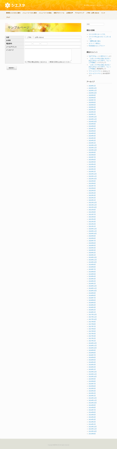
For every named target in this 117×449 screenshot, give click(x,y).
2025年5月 (92, 105)
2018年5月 (92, 302)
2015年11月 (93, 374)
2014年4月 (92, 417)
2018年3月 (92, 307)
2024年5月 (92, 133)
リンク (103, 13)
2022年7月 (92, 186)
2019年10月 (93, 262)
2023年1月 (92, 171)
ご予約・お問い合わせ (92, 13)
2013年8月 (92, 433)
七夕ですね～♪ (93, 56)
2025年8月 (92, 97)
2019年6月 (92, 272)
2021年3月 (92, 221)
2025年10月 (93, 93)
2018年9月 (92, 293)
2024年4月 (92, 136)
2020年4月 (92, 248)
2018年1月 (92, 312)
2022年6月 (92, 188)
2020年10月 (93, 233)
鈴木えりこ (104, 56)
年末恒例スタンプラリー (97, 46)
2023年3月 (92, 167)
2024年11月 (93, 119)
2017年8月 (92, 324)
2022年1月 (92, 200)
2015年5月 (92, 388)
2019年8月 (92, 267)
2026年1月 (92, 86)
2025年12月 (93, 88)
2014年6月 (92, 412)
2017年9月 (92, 321)
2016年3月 (92, 364)
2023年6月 (92, 159)
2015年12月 (93, 372)
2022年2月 (92, 198)
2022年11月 (93, 176)
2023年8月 (92, 155)
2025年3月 (92, 109)
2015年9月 (92, 379)
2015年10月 (93, 376)
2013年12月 (93, 426)
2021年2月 (92, 224)
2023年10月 (93, 150)
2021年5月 (92, 217)
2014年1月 (92, 424)
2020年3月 (92, 250)
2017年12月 (93, 314)
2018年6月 (92, 300)
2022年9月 (92, 181)
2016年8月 (92, 352)
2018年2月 (92, 310)
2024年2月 (92, 140)
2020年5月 (92, 245)
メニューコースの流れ (45, 13)
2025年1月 (92, 114)
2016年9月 (92, 350)
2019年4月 (92, 276)
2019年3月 (92, 279)
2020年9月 (92, 236)
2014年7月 (92, 410)
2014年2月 (92, 422)
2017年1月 (92, 341)
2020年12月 (93, 229)
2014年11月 (93, 400)
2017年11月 (93, 317)
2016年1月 (92, 369)
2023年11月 (93, 147)
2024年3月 (92, 138)
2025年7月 (92, 100)
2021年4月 (92, 219)
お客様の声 (69, 13)
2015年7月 (92, 384)
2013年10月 (93, 431)
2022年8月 (92, 183)
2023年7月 (92, 157)
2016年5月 (92, 360)
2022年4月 (92, 193)
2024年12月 (93, 117)
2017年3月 (92, 336)
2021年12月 (93, 202)
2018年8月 (92, 295)
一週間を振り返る (95, 41)
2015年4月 (92, 391)
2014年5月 (92, 415)
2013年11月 (93, 429)
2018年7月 (92, 298)
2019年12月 (93, 257)
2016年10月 (93, 348)
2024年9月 (92, 124)
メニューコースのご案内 (29, 13)
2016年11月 (93, 345)
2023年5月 (92, 162)
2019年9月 (92, 264)
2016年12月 (93, 343)
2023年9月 (92, 152)
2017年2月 (92, 338)
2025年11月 (93, 90)
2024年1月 (92, 143)
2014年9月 (92, 405)
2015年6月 (92, 386)
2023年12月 (93, 145)
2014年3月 (92, 419)
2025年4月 (92, 107)
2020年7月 (92, 240)
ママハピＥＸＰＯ (95, 71)
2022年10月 (93, 178)
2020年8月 (92, 238)
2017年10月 (93, 319)
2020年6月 (92, 243)
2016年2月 (92, 367)
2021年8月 (92, 212)
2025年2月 (92, 112)
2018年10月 (93, 290)
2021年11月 (93, 205)
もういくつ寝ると (95, 43)
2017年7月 (92, 326)
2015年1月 (92, 395)
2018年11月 (93, 288)
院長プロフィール (59, 13)
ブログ (8, 17)
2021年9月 (92, 209)
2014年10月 (93, 403)
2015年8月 (92, 381)
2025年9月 (92, 95)
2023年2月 (92, 169)
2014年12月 (93, 398)
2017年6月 (92, 329)
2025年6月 (92, 102)
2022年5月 (92, 190)
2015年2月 (92, 393)
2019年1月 (92, 283)
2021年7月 (92, 214)
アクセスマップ (79, 13)
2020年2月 (92, 252)
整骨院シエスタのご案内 (13, 13)
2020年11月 (93, 231)
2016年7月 (92, 355)
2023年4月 (92, 164)
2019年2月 (92, 281)
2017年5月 (92, 331)
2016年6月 (92, 357)
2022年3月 (92, 195)
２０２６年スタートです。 (97, 34)
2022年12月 (93, 174)
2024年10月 (93, 121)
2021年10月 (93, 207)
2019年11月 (93, 260)
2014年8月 (92, 407)
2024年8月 (92, 126)
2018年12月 (93, 286)
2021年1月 (92, 226)
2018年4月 (92, 305)
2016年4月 (92, 362)
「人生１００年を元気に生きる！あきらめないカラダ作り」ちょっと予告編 (100, 60)
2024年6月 (92, 131)
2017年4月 (92, 333)
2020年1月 (92, 255)
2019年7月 (92, 269)
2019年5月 (92, 274)
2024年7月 (92, 128)
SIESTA (55, 445)
